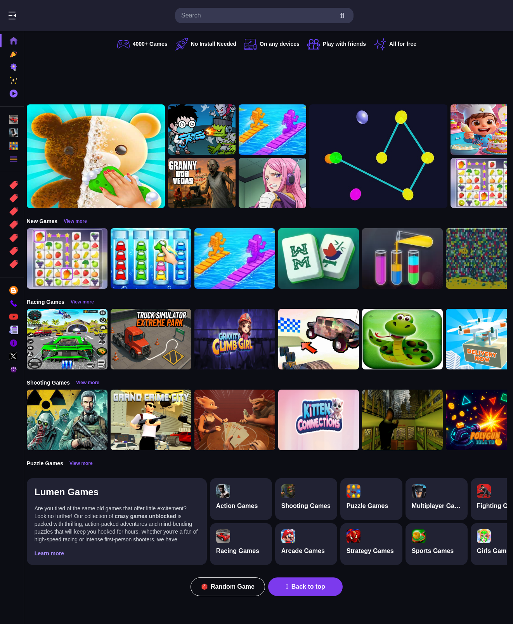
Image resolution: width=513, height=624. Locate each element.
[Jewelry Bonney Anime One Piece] (276, 183)
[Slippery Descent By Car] (322, 339)
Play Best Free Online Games (49, 15)
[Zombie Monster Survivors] (206, 129)
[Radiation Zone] (71, 420)
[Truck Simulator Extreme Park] (155, 339)
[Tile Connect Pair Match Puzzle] (71, 258)
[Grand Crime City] (155, 420)
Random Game (230, 586)
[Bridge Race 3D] (276, 129)
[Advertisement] (269, 75)
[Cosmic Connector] (383, 156)
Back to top (308, 586)
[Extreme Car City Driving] (71, 339)
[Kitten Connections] (322, 420)
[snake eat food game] (406, 339)
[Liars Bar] (239, 420)
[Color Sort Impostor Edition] (155, 258)
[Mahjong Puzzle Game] (322, 258)
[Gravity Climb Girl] (239, 339)
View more (79, 221)
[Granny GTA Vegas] (206, 183)
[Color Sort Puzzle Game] (406, 258)
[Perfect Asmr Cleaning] (100, 156)
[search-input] (258, 15)
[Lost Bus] (406, 420)
